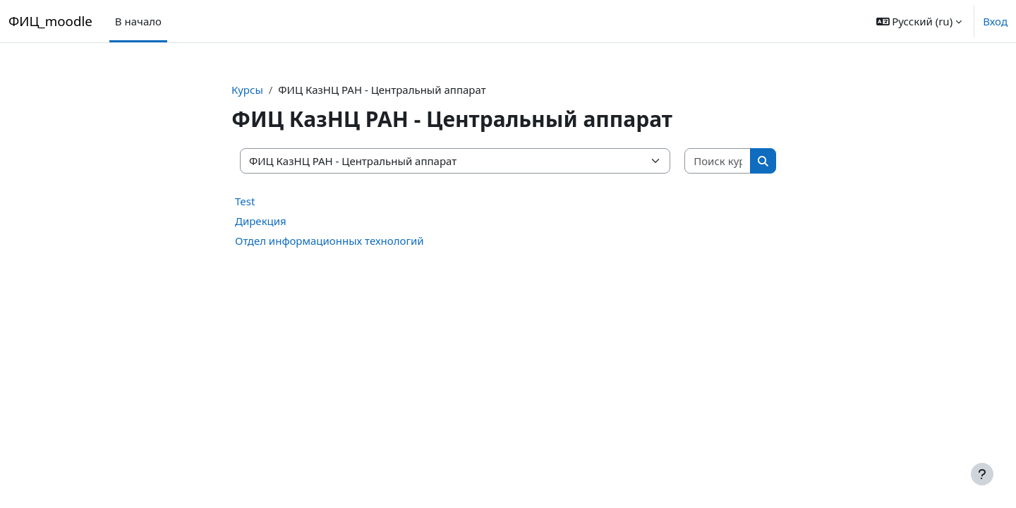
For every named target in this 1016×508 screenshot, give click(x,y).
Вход (995, 21)
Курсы (247, 90)
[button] (919, 21)
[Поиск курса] (717, 161)
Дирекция (260, 221)
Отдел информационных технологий (329, 241)
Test (245, 201)
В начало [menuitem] (138, 21)
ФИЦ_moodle (50, 21)
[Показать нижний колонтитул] (982, 474)
